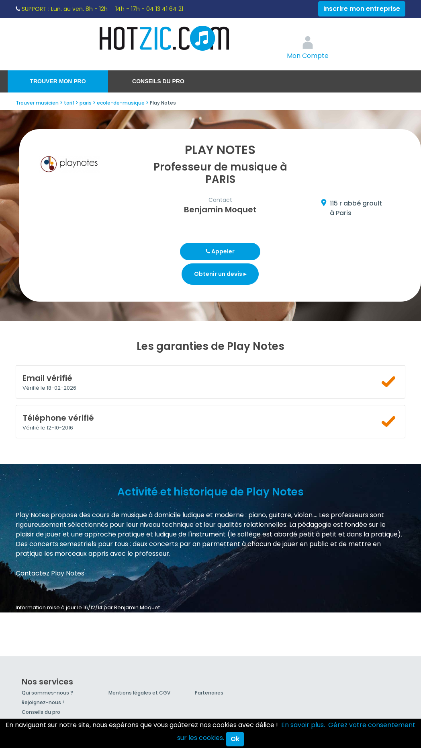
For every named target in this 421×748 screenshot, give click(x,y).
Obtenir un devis (220, 274)
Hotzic (164, 38)
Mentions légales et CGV (139, 692)
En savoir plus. (303, 725)
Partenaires (209, 692)
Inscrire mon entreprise (361, 8)
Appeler (220, 251)
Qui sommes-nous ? (47, 692)
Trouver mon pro (58, 81)
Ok (235, 739)
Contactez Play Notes (50, 573)
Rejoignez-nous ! (43, 702)
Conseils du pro (158, 81)
